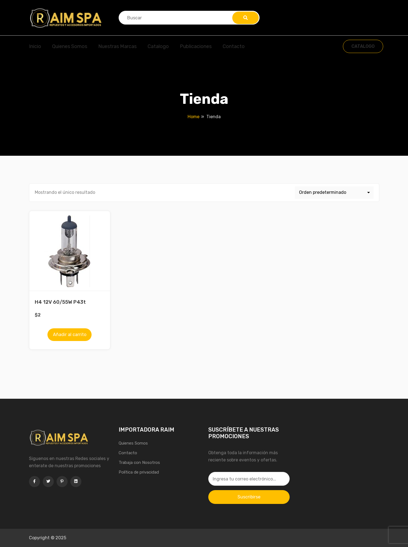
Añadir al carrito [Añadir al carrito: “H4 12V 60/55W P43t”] (69, 334)
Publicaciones (196, 46)
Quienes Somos (69, 46)
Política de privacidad (139, 472)
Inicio (35, 46)
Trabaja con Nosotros (139, 462)
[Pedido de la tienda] (334, 192)
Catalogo (158, 46)
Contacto (234, 46)
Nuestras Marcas (117, 46)
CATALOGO (363, 46)
